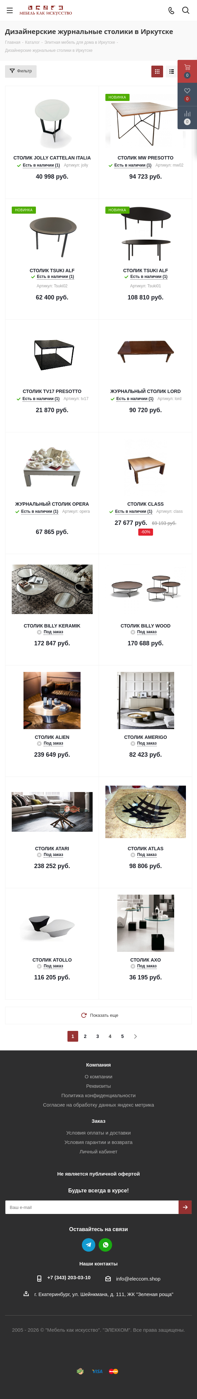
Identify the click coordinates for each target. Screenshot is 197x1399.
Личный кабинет (98, 1151)
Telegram (88, 1245)
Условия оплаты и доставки (98, 1133)
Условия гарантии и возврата (98, 1142)
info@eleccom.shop (138, 1279)
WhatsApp (105, 1245)
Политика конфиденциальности (98, 1095)
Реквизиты (98, 1086)
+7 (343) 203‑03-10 (69, 1277)
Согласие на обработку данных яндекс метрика (98, 1105)
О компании (98, 1076)
